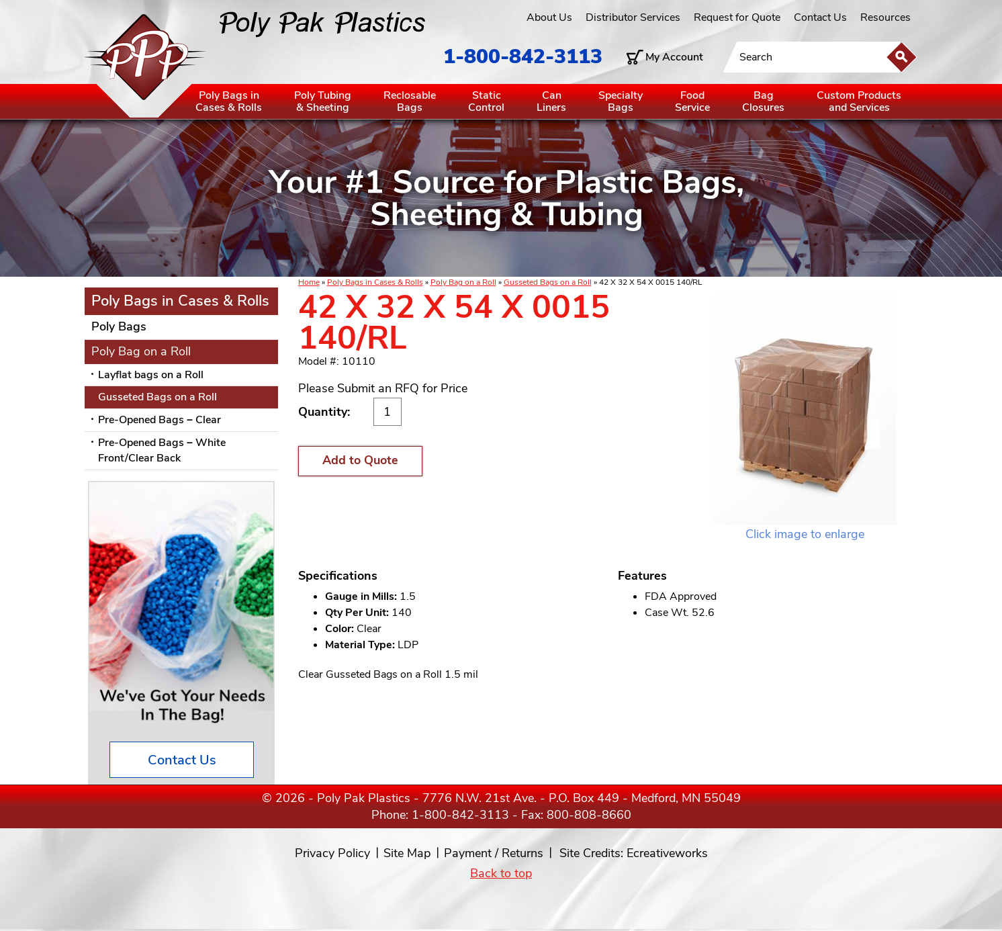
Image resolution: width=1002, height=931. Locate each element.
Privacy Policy (332, 853)
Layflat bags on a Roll (150, 374)
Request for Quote (737, 17)
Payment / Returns (493, 853)
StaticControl (486, 101)
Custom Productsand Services (859, 101)
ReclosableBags (409, 101)
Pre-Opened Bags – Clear (159, 419)
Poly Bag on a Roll (463, 282)
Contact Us (820, 17)
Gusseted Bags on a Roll (548, 282)
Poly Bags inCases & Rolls (228, 101)
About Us (549, 17)
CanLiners (551, 101)
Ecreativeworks (667, 853)
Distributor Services (633, 17)
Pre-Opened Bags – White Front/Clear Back (162, 450)
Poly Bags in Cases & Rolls (375, 282)
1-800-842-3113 (522, 57)
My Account (674, 57)
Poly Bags (118, 326)
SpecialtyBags (620, 101)
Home (309, 282)
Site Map (406, 853)
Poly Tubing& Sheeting (322, 101)
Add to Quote (360, 460)
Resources (885, 17)
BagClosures (763, 101)
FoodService (692, 101)
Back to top (501, 873)
